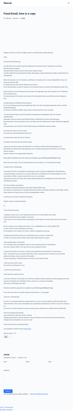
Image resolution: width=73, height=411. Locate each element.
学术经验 (23, 18)
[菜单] (68, 3)
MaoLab (8, 3)
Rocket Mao (27, 329)
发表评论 (8, 391)
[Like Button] (6, 336)
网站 (50, 362)
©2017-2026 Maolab (6, 407)
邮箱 (28, 362)
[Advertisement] (36, 35)
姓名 (5, 362)
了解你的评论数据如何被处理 (38, 394)
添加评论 (7, 370)
